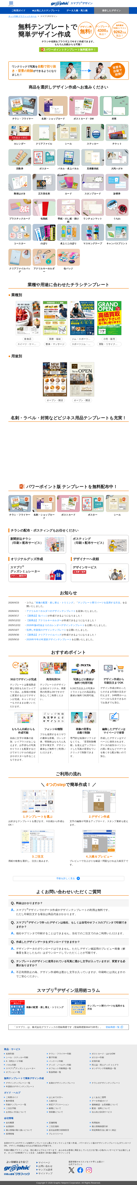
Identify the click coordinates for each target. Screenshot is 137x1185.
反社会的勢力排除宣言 (59, 1130)
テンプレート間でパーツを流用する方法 (99, 602)
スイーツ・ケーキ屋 (27, 345)
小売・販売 (109, 339)
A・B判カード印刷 (14, 1061)
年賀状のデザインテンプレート (20, 1086)
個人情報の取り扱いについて (19, 1130)
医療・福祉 (55, 339)
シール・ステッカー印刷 (17, 1057)
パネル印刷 (11, 1065)
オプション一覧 (13, 1072)
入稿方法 (53, 1101)
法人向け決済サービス (102, 1112)
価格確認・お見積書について (105, 1104)
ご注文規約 (54, 1126)
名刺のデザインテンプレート (62, 1083)
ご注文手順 (11, 1108)
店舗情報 (53, 1123)
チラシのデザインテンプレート (106, 1083)
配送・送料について (101, 1108)
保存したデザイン (111, 10)
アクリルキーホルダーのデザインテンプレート (51, 611)
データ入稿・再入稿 (77, 10)
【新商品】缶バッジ (37, 615)
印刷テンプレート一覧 (16, 1104)
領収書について (56, 1112)
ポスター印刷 (98, 1057)
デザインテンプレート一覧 (18, 1083)
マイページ (44, 1162)
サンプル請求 (45, 1169)
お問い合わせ (45, 1166)
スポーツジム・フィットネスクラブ (81, 345)
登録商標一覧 (113, 1027)
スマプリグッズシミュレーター (21, 1068)
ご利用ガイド (18, 10)
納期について (55, 1108)
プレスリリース (56, 1134)
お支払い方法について (16, 1112)
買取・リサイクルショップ (108, 345)
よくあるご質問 (99, 1097)
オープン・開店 (55, 400)
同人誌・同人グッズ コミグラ (105, 1065)
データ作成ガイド (100, 1101)
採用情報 (10, 1134)
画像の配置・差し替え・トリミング (54, 602)
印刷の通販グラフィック (15, 1150)
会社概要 (10, 1123)
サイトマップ (45, 1173)
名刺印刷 (10, 1054)
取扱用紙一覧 (55, 1072)
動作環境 (10, 1101)
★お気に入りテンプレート (46, 10)
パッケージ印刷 (56, 1061)
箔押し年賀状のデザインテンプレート (46, 630)
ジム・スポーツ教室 (81, 339)
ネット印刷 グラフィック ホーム (22, 16)
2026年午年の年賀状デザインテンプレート (49, 639)
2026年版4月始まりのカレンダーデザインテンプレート (55, 625)
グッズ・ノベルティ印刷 (60, 1065)
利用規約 (96, 1123)
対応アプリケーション (59, 1104)
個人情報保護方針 (100, 1126)
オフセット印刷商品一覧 (60, 1068)
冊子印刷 (53, 1057)
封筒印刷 (96, 1061)
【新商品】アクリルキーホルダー (44, 620)
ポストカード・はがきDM (103, 1054)
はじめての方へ (56, 1097)
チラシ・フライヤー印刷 (60, 1054)
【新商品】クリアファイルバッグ (44, 634)
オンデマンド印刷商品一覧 (104, 1068)
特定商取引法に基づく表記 (104, 1130)
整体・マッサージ (55, 344)
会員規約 (10, 1126)
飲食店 (27, 339)
